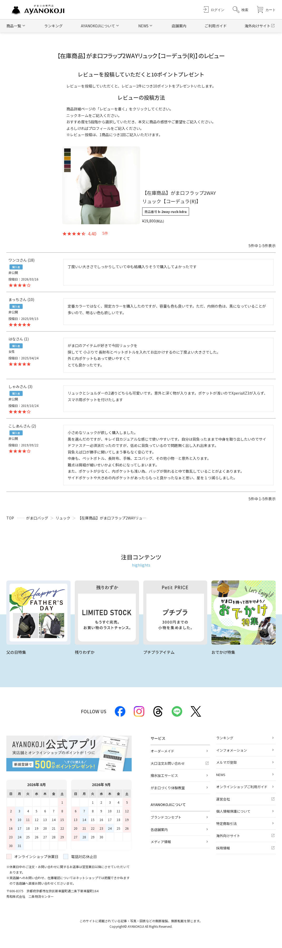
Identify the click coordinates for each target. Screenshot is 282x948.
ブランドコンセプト (166, 817)
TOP (10, 518)
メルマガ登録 (226, 762)
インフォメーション (231, 750)
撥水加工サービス (164, 775)
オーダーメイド (162, 750)
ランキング (53, 25)
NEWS (220, 774)
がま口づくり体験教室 (168, 787)
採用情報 (223, 847)
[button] (240, 9)
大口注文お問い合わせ (168, 763)
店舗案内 (179, 25)
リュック (63, 518)
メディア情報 (161, 841)
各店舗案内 (159, 829)
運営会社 (223, 799)
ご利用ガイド (216, 25)
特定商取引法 (226, 823)
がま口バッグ (37, 518)
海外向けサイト (257, 25)
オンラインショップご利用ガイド (242, 786)
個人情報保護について (233, 811)
